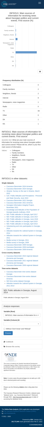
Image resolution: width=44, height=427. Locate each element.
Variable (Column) (11, 320)
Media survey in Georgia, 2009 (17, 242)
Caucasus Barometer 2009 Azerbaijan (20, 247)
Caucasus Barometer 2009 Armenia (19, 249)
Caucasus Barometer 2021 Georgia (19, 200)
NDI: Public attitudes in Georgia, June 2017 (22, 217)
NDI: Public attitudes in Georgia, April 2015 (22, 221)
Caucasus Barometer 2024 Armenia (19, 186)
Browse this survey (12, 346)
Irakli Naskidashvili (9, 413)
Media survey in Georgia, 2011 (17, 240)
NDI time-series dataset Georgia (18, 281)
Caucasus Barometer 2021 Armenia (19, 203)
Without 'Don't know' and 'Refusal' (17, 329)
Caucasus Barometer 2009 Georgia (19, 245)
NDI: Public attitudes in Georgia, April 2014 (22, 224)
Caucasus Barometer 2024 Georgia (19, 189)
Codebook (8, 342)
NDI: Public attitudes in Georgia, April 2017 (22, 214)
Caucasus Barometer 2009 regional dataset (22, 265)
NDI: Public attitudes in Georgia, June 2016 (22, 219)
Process (8, 333)
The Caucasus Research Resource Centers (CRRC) (20, 411)
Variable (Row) (9, 311)
